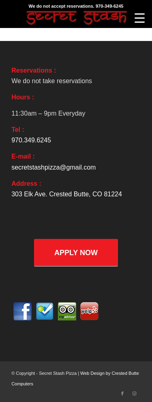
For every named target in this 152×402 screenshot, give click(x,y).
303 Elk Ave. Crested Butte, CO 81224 (66, 194)
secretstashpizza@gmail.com (53, 167)
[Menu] (140, 18)
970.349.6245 (31, 140)
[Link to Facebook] (122, 393)
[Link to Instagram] (134, 393)
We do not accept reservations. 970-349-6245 (76, 6)
